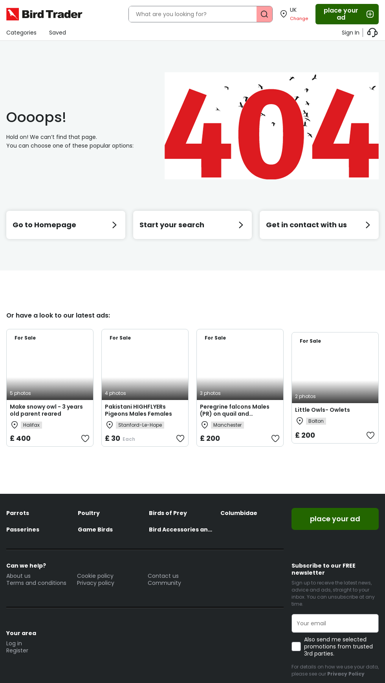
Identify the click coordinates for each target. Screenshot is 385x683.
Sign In (350, 33)
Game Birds (95, 529)
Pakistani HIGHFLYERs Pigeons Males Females (138, 410)
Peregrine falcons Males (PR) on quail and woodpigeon (235, 414)
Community (164, 583)
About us (18, 576)
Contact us (163, 576)
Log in (14, 643)
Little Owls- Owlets (322, 410)
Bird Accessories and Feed (181, 529)
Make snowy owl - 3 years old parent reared (46, 410)
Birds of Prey (168, 513)
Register (17, 650)
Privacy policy (95, 583)
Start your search (192, 225)
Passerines (22, 529)
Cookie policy (95, 576)
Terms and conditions (36, 583)
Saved (57, 33)
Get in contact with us (319, 225)
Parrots (17, 513)
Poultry (89, 513)
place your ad (349, 14)
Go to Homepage (66, 225)
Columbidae (238, 513)
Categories (21, 33)
